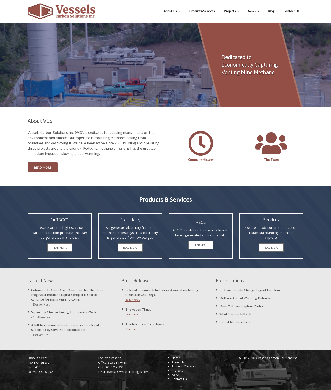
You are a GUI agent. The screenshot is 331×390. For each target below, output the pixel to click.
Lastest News (41, 280)
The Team (271, 159)
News (254, 11)
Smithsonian (41, 317)
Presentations (230, 280)
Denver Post (41, 304)
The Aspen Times (138, 309)
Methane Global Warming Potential (245, 298)
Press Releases (137, 280)
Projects (232, 11)
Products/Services (202, 11)
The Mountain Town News (144, 324)
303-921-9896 (113, 367)
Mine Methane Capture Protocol (243, 306)
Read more (42, 167)
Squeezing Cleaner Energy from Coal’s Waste (64, 312)
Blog (271, 11)
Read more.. (132, 299)
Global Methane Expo (235, 322)
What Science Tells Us (235, 314)
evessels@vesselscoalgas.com (128, 372)
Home (176, 358)
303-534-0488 (117, 362)
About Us (172, 11)
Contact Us (291, 11)
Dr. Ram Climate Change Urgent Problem (249, 290)
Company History (200, 159)
